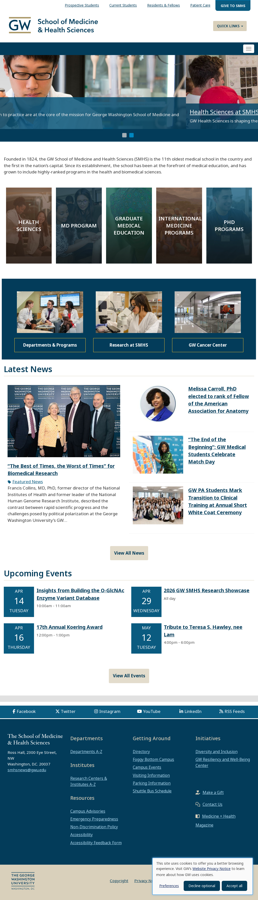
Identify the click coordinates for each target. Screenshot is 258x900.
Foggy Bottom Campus (153, 759)
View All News (129, 553)
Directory (141, 751)
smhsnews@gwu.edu (27, 769)
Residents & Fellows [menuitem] (163, 5)
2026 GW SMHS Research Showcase (206, 590)
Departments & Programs (50, 345)
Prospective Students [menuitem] (82, 5)
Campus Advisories (87, 811)
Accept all (234, 885)
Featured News (27, 481)
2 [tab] (131, 135)
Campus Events (147, 767)
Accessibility (81, 834)
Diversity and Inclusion (217, 751)
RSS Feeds (234, 711)
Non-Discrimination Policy (94, 826)
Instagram (109, 711)
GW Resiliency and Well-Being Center (223, 762)
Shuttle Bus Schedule (152, 790)
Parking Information (152, 783)
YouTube (151, 711)
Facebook (26, 711)
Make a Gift (213, 792)
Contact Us (212, 804)
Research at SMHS (129, 345)
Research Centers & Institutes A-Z (88, 781)
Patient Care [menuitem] (200, 5)
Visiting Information (151, 775)
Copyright (119, 880)
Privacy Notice (147, 880)
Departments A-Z (86, 751)
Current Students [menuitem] (123, 5)
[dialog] (202, 876)
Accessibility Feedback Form (96, 842)
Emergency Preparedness (94, 818)
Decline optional (201, 885)
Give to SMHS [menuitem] (233, 5)
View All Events (129, 676)
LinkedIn (193, 711)
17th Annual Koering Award (70, 627)
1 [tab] (124, 135)
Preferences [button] (169, 885)
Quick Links (230, 25)
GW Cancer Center (208, 345)
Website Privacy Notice (211, 868)
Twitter (68, 711)
